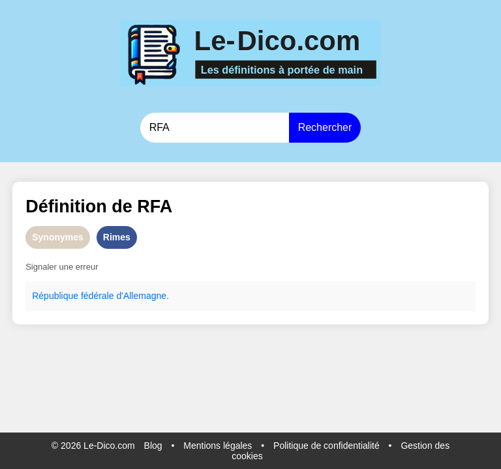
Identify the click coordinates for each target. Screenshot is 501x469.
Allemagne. (146, 296)
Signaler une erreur (61, 267)
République (55, 296)
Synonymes (58, 237)
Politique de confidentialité (326, 445)
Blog (153, 445)
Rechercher (325, 127)
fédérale (97, 296)
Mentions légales (217, 445)
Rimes (116, 237)
